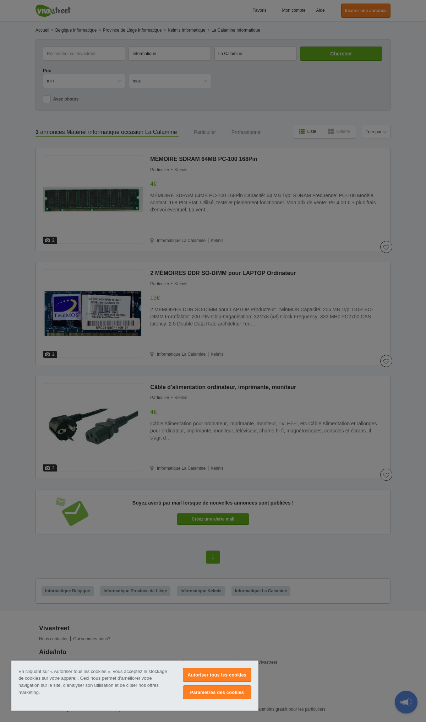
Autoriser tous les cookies (216, 675)
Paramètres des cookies (217, 692)
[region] (134, 686)
